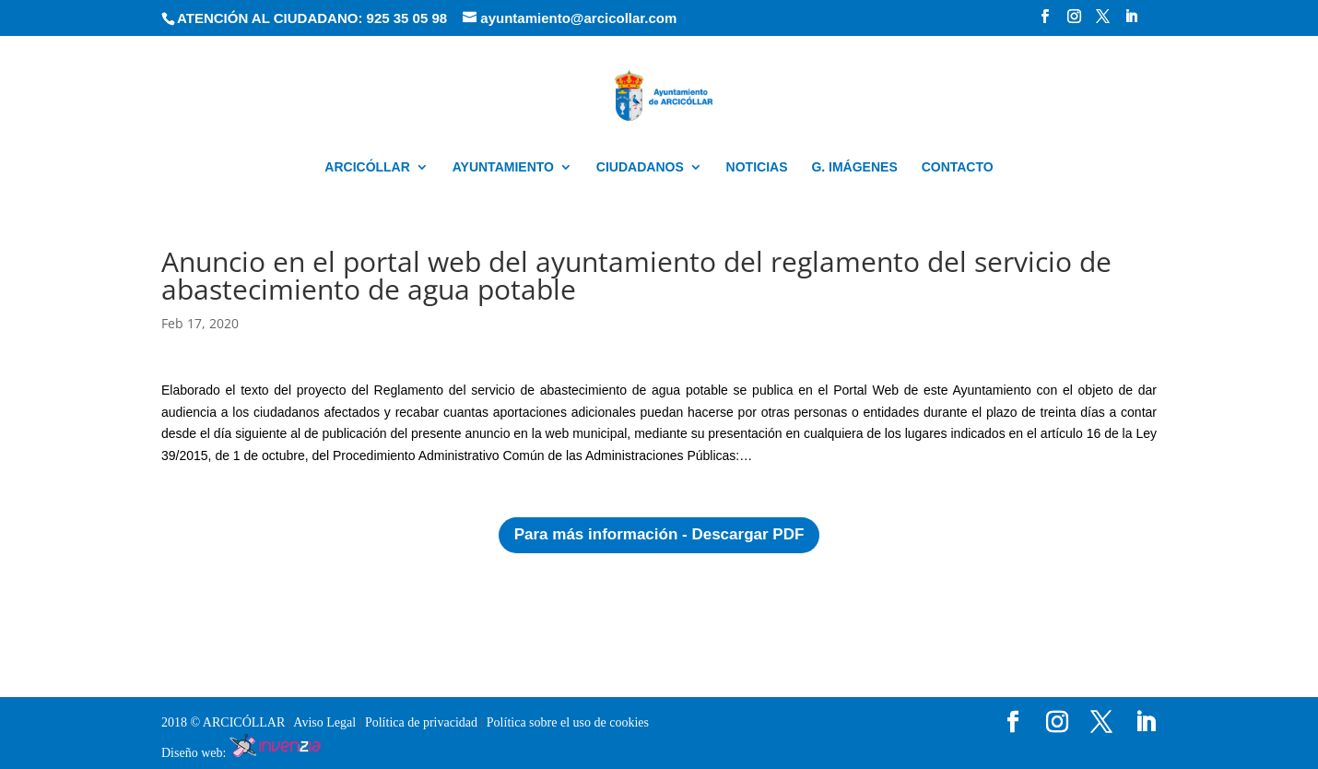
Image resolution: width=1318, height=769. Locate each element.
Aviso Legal (326, 722)
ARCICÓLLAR (367, 167)
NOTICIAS (757, 167)
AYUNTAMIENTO (503, 167)
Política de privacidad (423, 722)
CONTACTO (958, 167)
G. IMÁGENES (854, 167)
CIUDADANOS (640, 167)
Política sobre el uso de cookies (568, 722)
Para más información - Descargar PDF (659, 534)
